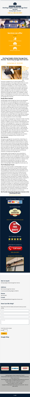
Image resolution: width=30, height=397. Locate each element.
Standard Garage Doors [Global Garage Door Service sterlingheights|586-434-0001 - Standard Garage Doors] (15, 45)
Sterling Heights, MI (11, 63)
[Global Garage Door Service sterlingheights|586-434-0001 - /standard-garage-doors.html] (15, 43)
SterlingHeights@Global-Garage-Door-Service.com (11, 299)
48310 (10, 195)
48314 (19, 195)
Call (15, 395)
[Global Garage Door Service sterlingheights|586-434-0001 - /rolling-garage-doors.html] (15, 48)
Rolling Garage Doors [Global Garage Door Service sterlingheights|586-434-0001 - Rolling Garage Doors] (15, 50)
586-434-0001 (17, 13)
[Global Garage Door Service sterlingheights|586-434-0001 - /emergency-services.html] (15, 38)
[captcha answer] (5, 330)
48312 (13, 195)
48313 (16, 195)
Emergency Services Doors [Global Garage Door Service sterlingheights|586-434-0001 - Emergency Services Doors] (15, 41)
